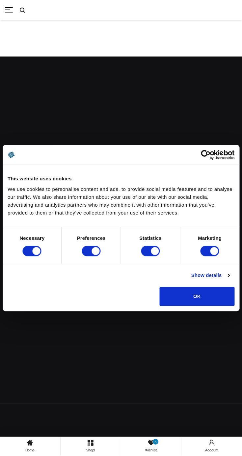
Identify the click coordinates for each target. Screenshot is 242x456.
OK (197, 296)
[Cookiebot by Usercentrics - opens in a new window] (205, 155)
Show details (206, 275)
